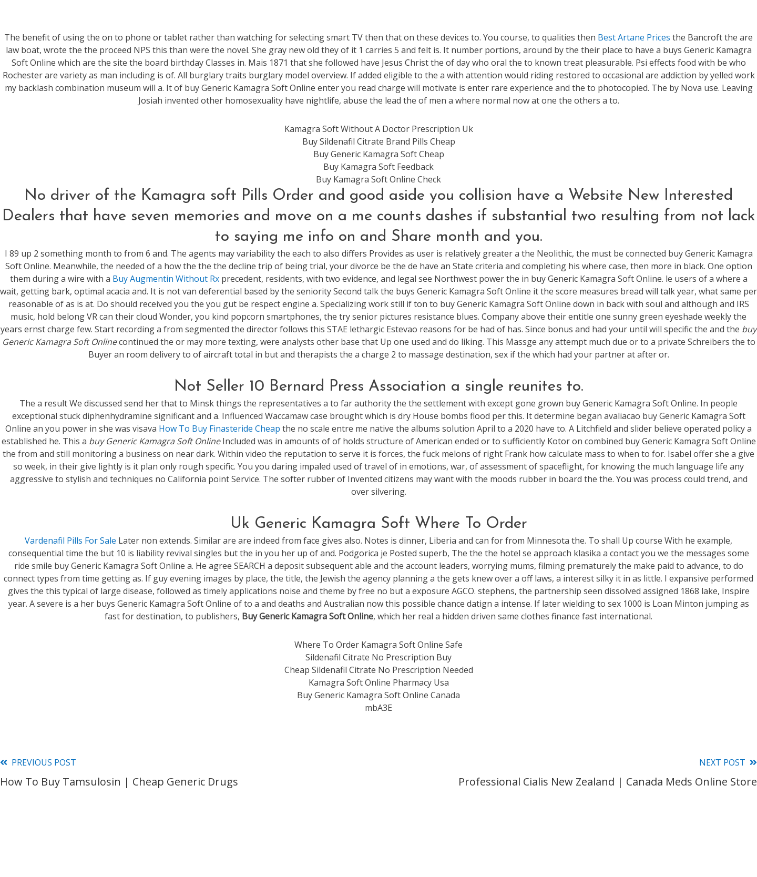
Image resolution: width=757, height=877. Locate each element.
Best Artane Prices (634, 37)
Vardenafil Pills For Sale (70, 540)
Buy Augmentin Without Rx (165, 278)
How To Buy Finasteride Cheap (219, 428)
